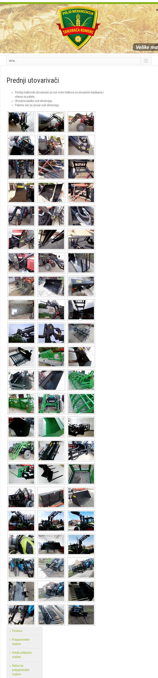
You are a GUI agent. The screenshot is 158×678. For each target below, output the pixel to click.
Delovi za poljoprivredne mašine (20, 670)
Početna (17, 631)
